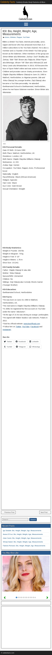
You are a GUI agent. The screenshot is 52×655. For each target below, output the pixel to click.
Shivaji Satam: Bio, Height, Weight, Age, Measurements (23, 542)
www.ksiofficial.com (32, 324)
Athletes (13, 37)
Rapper (19, 37)
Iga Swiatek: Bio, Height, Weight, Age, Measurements (22, 530)
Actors (7, 37)
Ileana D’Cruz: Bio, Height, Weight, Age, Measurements (23, 534)
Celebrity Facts (7, 1)
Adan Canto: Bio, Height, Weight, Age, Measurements (22, 538)
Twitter (18, 327)
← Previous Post (8, 512)
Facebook (34, 327)
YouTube (25, 327)
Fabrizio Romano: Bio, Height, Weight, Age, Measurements (24, 546)
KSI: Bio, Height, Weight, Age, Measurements (20, 32)
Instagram (7, 329)
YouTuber (26, 37)
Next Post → (45, 512)
